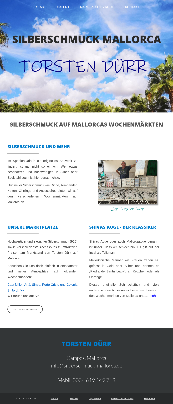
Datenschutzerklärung (122, 398)
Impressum (95, 398)
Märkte (54, 398)
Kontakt (74, 398)
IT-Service (149, 398)
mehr (153, 296)
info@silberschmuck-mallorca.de (86, 365)
